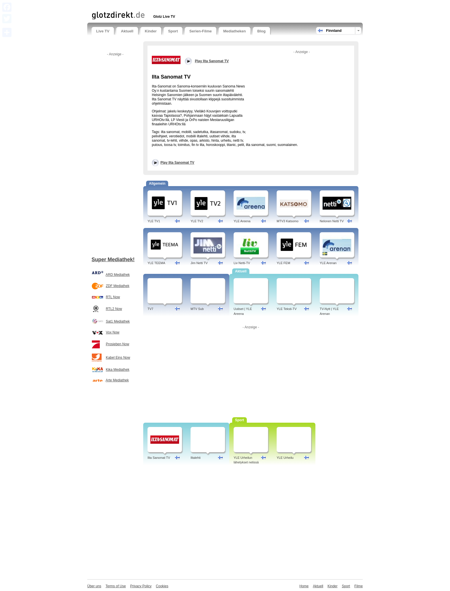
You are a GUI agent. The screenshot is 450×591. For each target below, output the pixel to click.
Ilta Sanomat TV (159, 457)
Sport (173, 31)
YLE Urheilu (285, 457)
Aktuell (127, 31)
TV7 (150, 309)
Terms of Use (116, 586)
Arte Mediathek (117, 380)
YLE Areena (242, 221)
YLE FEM (283, 263)
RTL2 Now (114, 309)
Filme (358, 586)
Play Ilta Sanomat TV (177, 163)
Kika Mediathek (117, 370)
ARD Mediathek (118, 275)
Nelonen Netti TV (332, 221)
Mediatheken (234, 31)
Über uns (94, 586)
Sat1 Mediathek (118, 321)
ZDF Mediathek (117, 286)
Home (304, 586)
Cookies (162, 586)
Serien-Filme (200, 31)
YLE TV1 (154, 221)
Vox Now (112, 332)
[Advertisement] (159, 5)
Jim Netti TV (199, 263)
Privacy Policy (141, 586)
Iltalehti (196, 457)
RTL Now (113, 297)
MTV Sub (197, 309)
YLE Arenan (328, 263)
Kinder (151, 31)
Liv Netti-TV (242, 263)
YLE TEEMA (156, 263)
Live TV (102, 31)
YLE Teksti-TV (287, 309)
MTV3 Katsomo (287, 221)
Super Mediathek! (113, 259)
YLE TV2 (197, 221)
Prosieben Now (117, 344)
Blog (261, 31)
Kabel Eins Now (118, 358)
